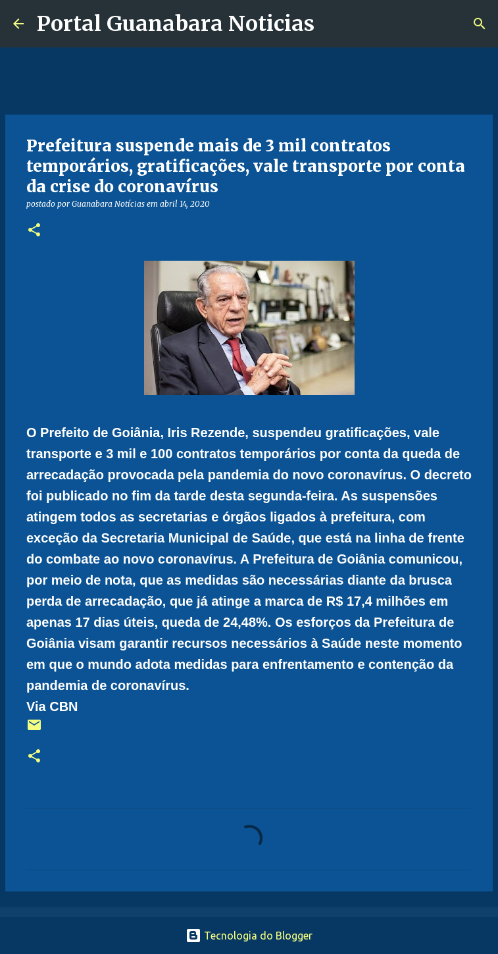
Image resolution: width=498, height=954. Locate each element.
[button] (34, 231)
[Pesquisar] (333, 24)
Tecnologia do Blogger (249, 935)
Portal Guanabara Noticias (175, 24)
